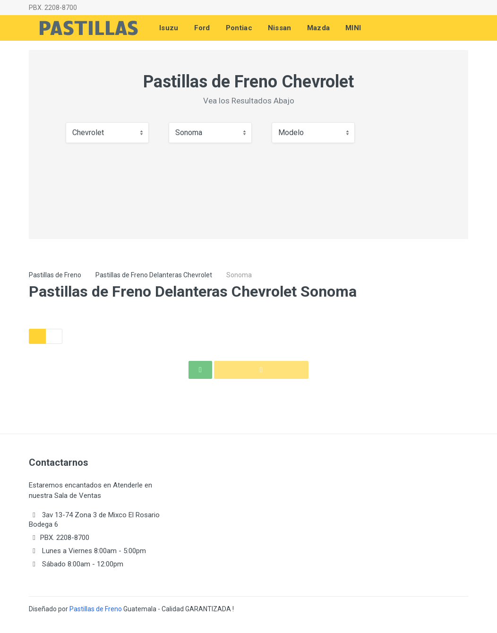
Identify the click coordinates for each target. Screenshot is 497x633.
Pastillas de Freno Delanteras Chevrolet (153, 275)
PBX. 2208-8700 (53, 7)
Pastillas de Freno (55, 275)
